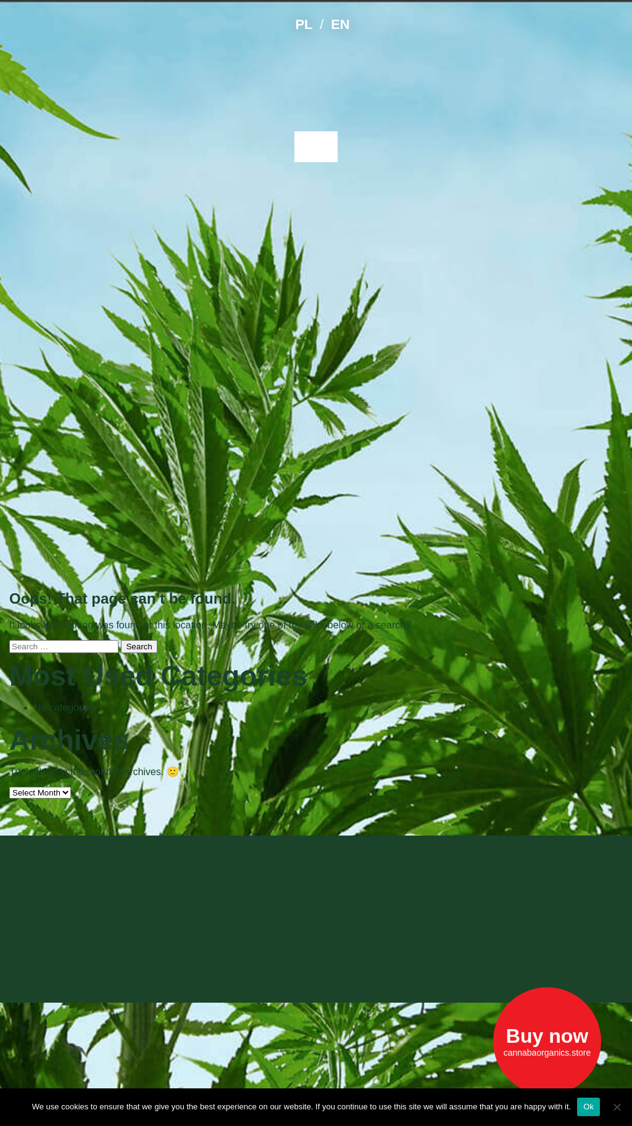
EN (340, 24)
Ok (588, 1106)
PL (303, 24)
